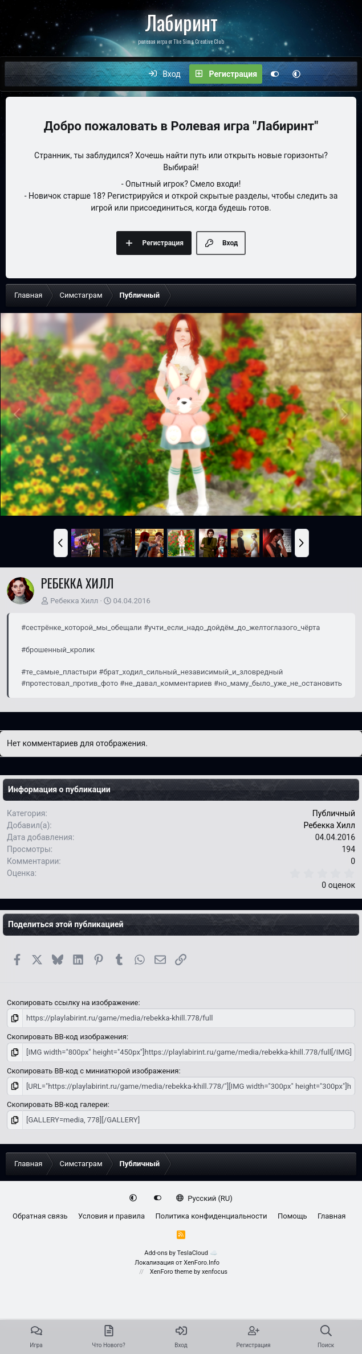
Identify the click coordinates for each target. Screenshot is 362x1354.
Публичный (333, 813)
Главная (331, 1216)
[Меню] (19, 74)
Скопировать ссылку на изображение (72, 1002)
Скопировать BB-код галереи (57, 1104)
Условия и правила (111, 1216)
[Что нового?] (319, 74)
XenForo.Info (201, 1262)
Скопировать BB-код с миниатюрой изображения (92, 1070)
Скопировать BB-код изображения (67, 1036)
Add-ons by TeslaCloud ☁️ (181, 1253)
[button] (296, 74)
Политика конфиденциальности (211, 1216)
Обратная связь (40, 1216)
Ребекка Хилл (74, 600)
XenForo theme (171, 1271)
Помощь (292, 1216)
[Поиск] (343, 74)
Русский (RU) (204, 1198)
